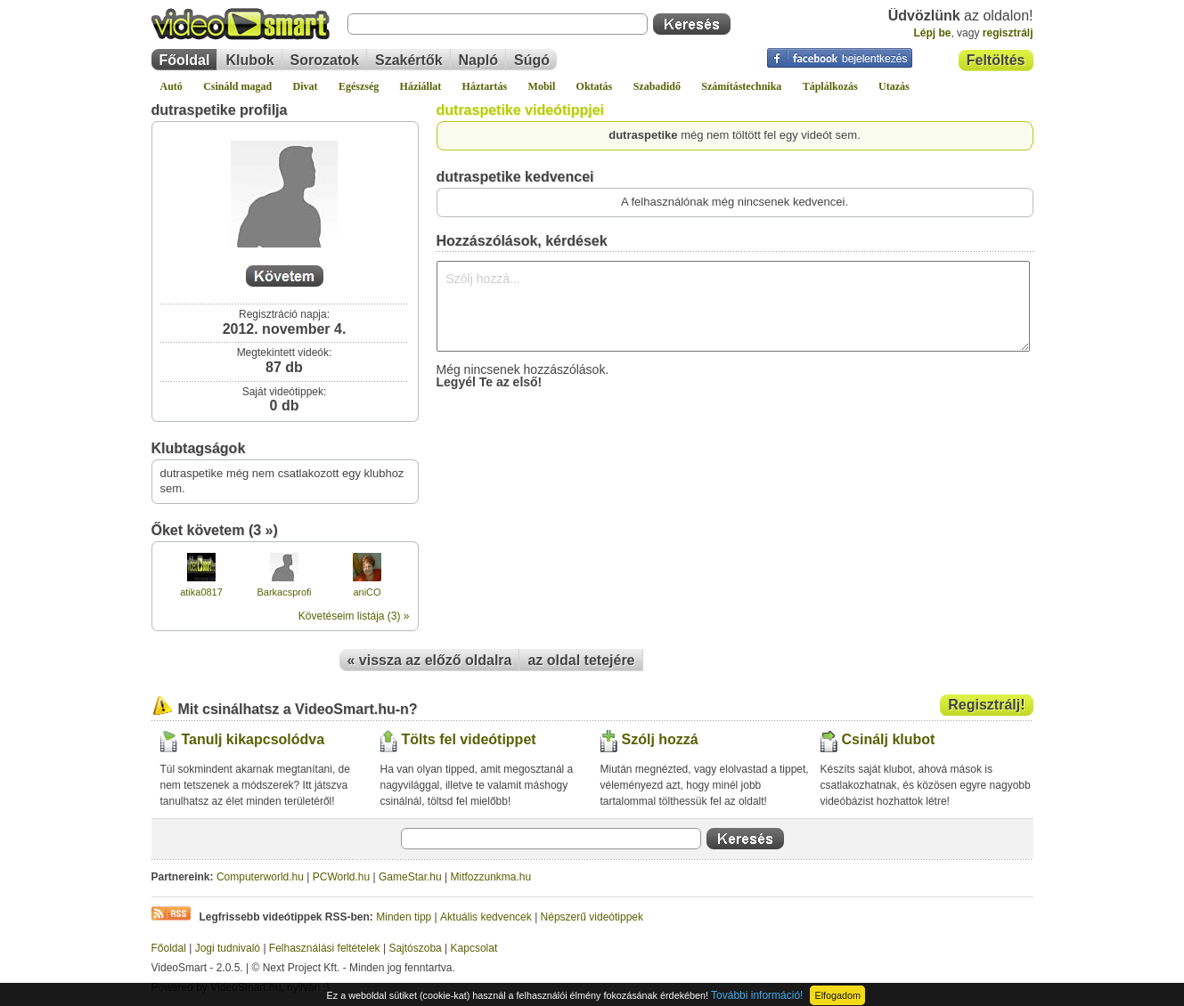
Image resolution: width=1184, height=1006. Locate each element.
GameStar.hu (410, 877)
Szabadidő (657, 86)
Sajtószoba (414, 948)
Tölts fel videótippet (469, 739)
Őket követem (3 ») (214, 530)
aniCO (366, 592)
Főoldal (184, 60)
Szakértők (409, 60)
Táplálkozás (830, 86)
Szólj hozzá (660, 739)
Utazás (894, 86)
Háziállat (421, 86)
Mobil (542, 86)
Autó (171, 86)
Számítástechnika (741, 86)
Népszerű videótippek (592, 917)
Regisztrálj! (986, 704)
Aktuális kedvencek (486, 917)
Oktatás (594, 86)
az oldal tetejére (580, 660)
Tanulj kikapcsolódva (253, 739)
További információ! (757, 995)
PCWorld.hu (341, 877)
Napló (478, 60)
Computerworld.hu (260, 877)
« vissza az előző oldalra (429, 660)
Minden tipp (403, 917)
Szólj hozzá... (733, 306)
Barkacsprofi (284, 592)
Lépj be (932, 33)
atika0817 (201, 592)
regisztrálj (1008, 33)
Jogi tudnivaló (227, 948)
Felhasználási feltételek (324, 948)
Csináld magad (237, 86)
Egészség (359, 86)
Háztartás (485, 86)
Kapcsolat (474, 948)
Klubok (249, 60)
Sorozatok (324, 60)
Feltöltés (996, 60)
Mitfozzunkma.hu (491, 877)
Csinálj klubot (888, 739)
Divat (305, 86)
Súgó (532, 60)
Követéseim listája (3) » (354, 616)
